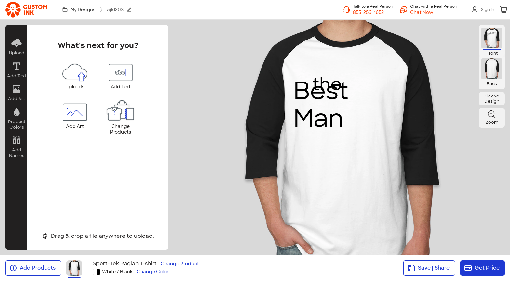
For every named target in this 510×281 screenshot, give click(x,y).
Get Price (482, 268)
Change (180, 264)
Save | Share (429, 268)
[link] (26, 10)
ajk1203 (119, 10)
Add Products (32, 268)
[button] (433, 12)
